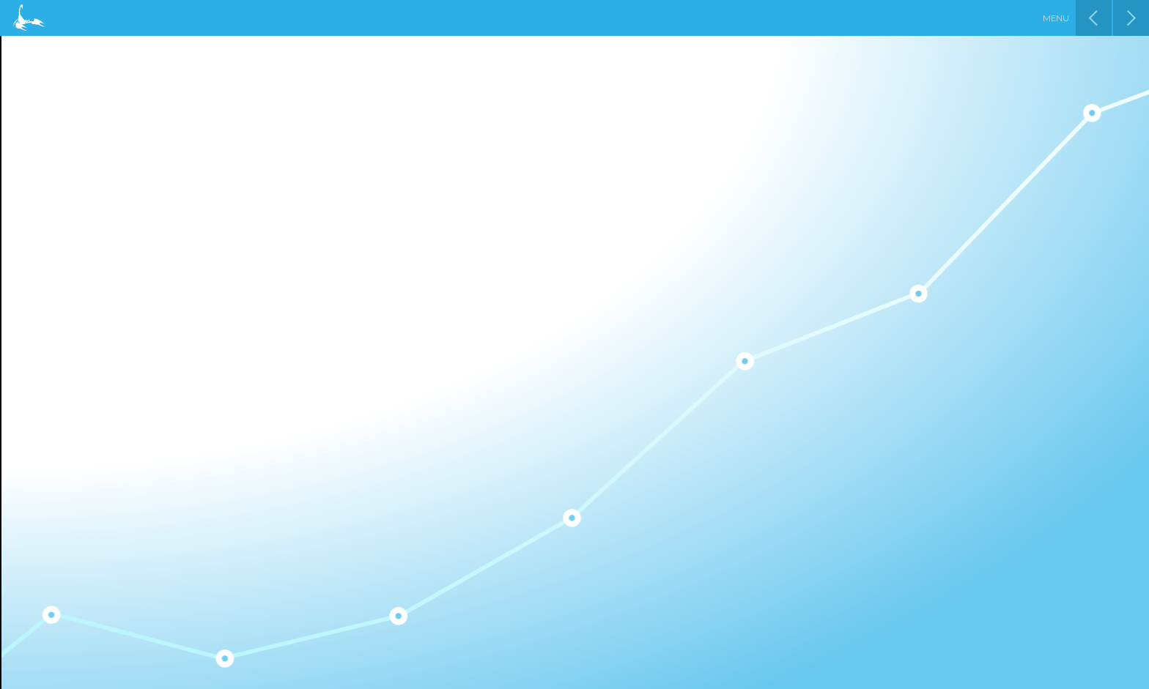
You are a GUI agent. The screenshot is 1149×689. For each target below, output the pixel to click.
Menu (1056, 18)
